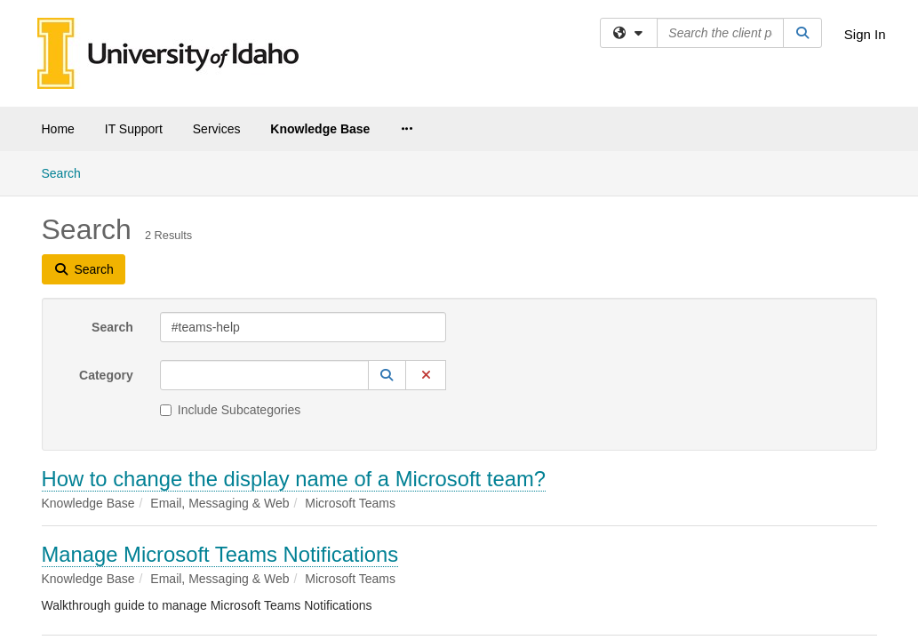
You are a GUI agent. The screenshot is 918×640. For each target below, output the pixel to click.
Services (217, 129)
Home (58, 129)
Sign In (865, 34)
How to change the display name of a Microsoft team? (294, 328)
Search (112, 176)
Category (106, 224)
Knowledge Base (320, 129)
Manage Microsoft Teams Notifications (220, 403)
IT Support (134, 129)
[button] (387, 224)
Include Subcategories (230, 259)
